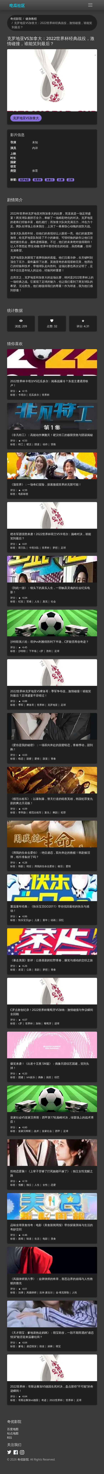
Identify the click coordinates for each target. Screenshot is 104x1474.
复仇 (46, 812)
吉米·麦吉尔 (46, 1292)
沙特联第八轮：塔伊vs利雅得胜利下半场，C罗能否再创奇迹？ (49, 642)
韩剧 (20, 866)
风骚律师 (31, 1292)
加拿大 (49, 179)
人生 (36, 601)
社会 (53, 601)
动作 (45, 444)
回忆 (61, 920)
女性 (45, 1184)
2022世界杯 (56, 1400)
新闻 (20, 1238)
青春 (53, 758)
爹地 (20, 1346)
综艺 (56, 1077)
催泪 (60, 866)
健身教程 (31, 19)
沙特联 (22, 651)
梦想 (55, 547)
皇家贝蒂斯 (24, 1131)
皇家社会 (47, 1131)
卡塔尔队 (34, 547)
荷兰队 (22, 547)
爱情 (36, 758)
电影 (45, 1238)
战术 (36, 1131)
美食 (53, 1238)
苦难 (28, 601)
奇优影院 (16, 19)
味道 (28, 1238)
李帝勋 (22, 812)
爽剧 (55, 812)
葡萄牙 (47, 1023)
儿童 (36, 920)
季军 (20, 704)
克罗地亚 (24, 179)
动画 (53, 920)
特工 (20, 444)
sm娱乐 (30, 1077)
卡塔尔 (22, 394)
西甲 (57, 1131)
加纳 (38, 1023)
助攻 (41, 1346)
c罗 (41, 651)
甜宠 (45, 758)
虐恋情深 (31, 1346)
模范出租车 (35, 812)
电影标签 (23, 493)
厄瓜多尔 (34, 394)
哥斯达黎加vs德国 (28, 1400)
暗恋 (20, 758)
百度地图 (12, 1429)
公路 (28, 969)
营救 (53, 444)
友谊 (20, 969)
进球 (56, 1023)
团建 (20, 1077)
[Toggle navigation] (90, 5)
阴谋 (36, 444)
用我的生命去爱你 (44, 866)
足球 (70, 179)
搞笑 (48, 1077)
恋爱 (53, 1184)
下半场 (32, 651)
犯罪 (63, 812)
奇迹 (43, 1400)
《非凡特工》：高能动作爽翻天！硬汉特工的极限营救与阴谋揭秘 (51, 435)
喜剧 (36, 969)
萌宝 (58, 1346)
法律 (20, 1292)
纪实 (20, 601)
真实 (45, 601)
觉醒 (20, 1184)
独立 (28, 1184)
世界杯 (37, 179)
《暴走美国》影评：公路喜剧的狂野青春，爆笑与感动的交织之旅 (51, 960)
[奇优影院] (18, 5)
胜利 (48, 651)
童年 (45, 920)
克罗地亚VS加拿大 (26, 118)
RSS (9, 1438)
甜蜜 (28, 758)
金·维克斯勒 (62, 1292)
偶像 (40, 1077)
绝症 (28, 866)
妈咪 (50, 1346)
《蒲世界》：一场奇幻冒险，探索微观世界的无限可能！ (45, 484)
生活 (36, 1238)
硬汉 (28, 444)
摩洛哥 (30, 704)
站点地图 (12, 1433)
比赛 (60, 179)
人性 (74, 1292)
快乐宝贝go (24, 920)
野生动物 (33, 246)
